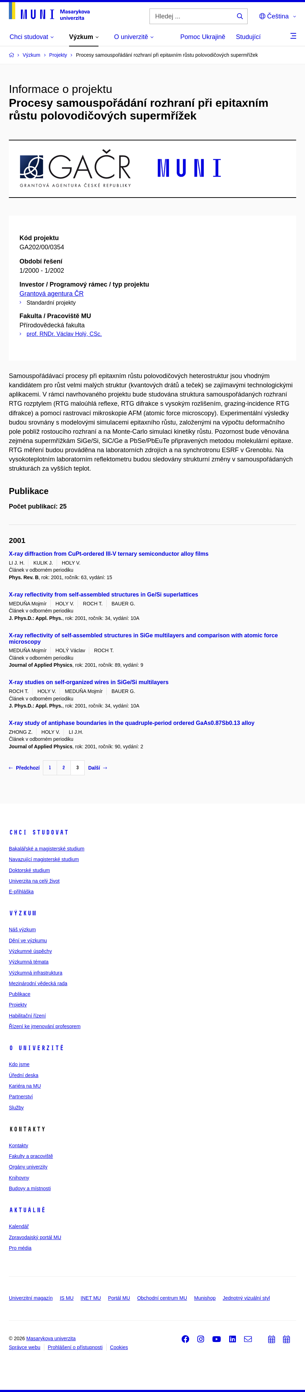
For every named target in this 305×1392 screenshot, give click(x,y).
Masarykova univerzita (50, 1338)
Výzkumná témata (29, 962)
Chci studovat (39, 832)
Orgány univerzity (28, 1167)
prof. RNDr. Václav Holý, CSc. (64, 334)
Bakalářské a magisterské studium (46, 849)
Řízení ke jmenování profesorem (44, 1026)
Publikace (19, 994)
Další (97, 768)
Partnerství (21, 1096)
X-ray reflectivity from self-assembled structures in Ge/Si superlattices (103, 595)
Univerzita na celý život (34, 881)
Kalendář (19, 1226)
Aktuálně (27, 1210)
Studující (248, 36)
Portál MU (119, 1298)
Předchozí (24, 768)
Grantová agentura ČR (51, 293)
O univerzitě (36, 1048)
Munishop (205, 1298)
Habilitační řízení (27, 1016)
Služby (16, 1107)
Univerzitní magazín (31, 1298)
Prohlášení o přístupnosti (75, 1347)
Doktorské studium (29, 870)
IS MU (67, 1298)
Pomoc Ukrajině (202, 36)
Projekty (18, 1005)
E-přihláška (21, 891)
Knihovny (19, 1178)
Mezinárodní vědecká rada (38, 983)
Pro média (20, 1248)
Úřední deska (23, 1075)
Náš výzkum (22, 929)
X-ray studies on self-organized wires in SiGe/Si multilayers (89, 682)
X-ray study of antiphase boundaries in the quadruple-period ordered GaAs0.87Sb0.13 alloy (132, 723)
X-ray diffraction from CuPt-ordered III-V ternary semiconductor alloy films (109, 554)
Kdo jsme (19, 1064)
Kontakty (18, 1145)
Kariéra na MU (25, 1086)
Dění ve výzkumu (28, 940)
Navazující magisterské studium (44, 859)
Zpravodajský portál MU (35, 1237)
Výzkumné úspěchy (30, 951)
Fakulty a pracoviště (31, 1156)
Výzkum (22, 913)
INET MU (91, 1298)
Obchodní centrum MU (162, 1298)
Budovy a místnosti (30, 1188)
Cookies (119, 1347)
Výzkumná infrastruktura (35, 973)
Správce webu (24, 1347)
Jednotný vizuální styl (246, 1298)
